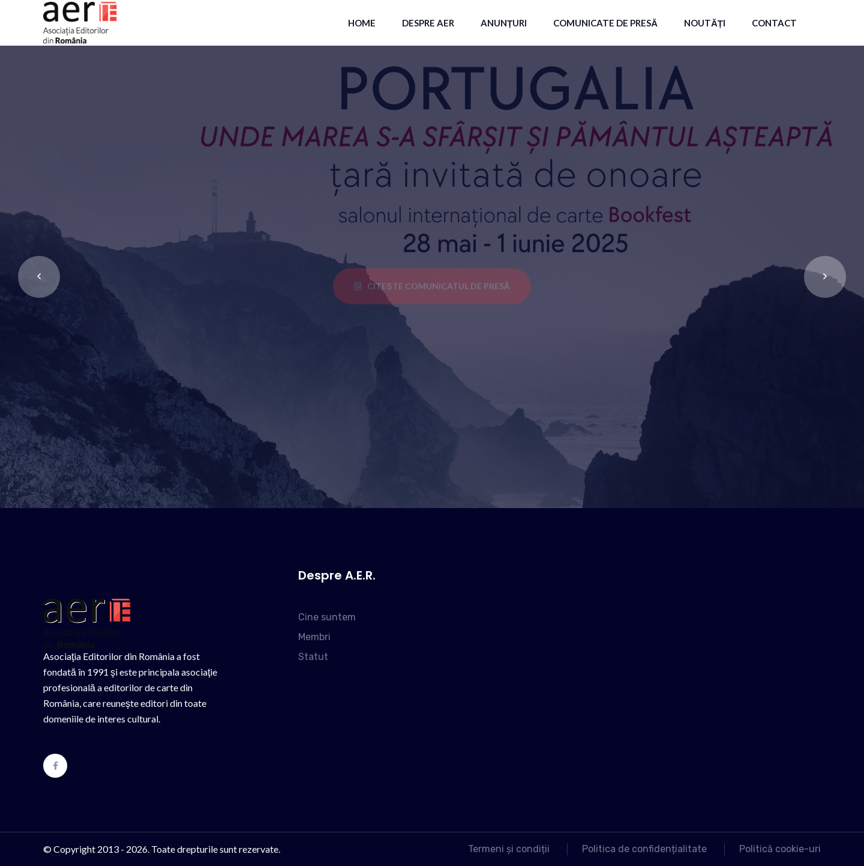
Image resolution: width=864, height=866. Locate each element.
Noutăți (704, 22)
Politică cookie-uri (780, 849)
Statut (313, 656)
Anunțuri (504, 22)
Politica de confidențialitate (644, 849)
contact (774, 22)
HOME (362, 22)
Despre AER (428, 22)
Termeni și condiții (509, 849)
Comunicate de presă (605, 22)
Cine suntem (327, 617)
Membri (314, 637)
